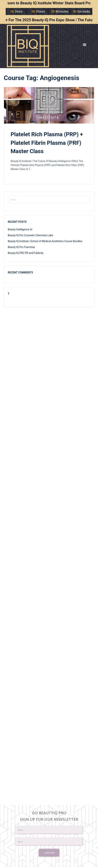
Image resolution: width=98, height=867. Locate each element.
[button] (84, 44)
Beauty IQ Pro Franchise (21, 247)
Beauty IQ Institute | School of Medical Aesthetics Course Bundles (45, 241)
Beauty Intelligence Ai (20, 229)
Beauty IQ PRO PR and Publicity (25, 252)
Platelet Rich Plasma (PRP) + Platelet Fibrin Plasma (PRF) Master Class (47, 142)
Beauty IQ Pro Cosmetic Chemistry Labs (30, 235)
